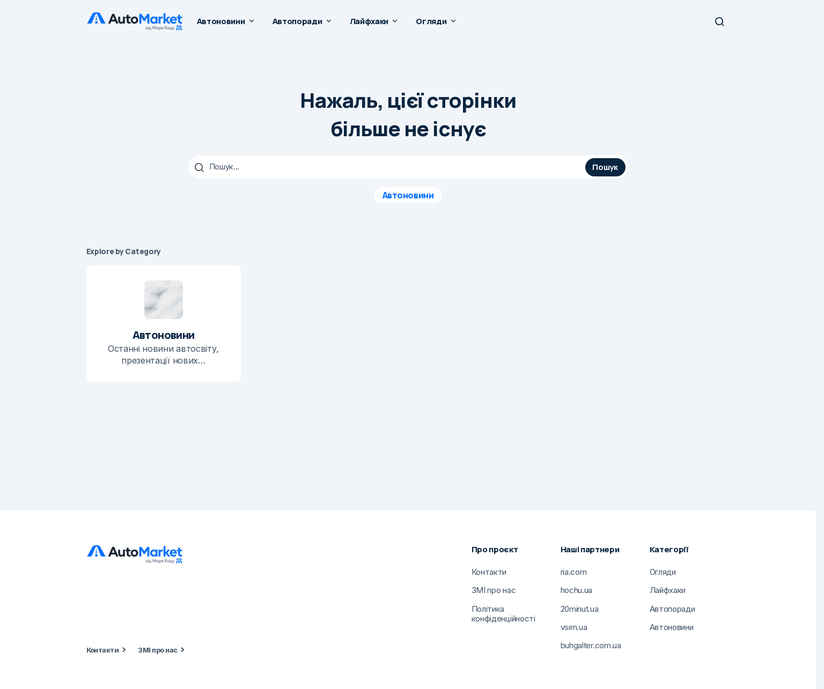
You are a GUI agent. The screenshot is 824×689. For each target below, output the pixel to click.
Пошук (605, 166)
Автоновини (407, 195)
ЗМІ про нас (157, 650)
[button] (719, 21)
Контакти (102, 650)
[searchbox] (388, 166)
